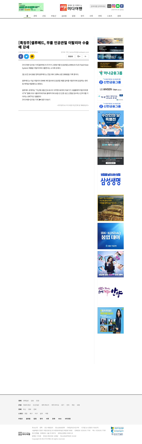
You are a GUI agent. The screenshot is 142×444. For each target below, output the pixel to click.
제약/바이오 (55, 405)
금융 (32, 401)
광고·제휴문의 (48, 428)
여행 (46, 413)
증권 (37, 401)
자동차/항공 (27, 405)
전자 (68, 405)
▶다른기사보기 (44, 99)
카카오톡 (32, 56)
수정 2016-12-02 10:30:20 (27, 52)
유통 (78, 405)
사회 (91, 16)
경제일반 (26, 401)
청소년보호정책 (60, 428)
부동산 (53, 16)
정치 (82, 16)
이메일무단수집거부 (73, 428)
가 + (78, 56)
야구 (36, 413)
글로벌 (64, 16)
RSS (60, 419)
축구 (31, 413)
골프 (41, 413)
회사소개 (35, 428)
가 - (86, 56)
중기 (62, 405)
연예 (100, 16)
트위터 (26, 56)
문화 (119, 16)
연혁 (41, 428)
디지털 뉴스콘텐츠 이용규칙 (90, 428)
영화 (29, 409)
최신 (24, 409)
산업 (44, 16)
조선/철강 (36, 405)
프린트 (70, 56)
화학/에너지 (45, 405)
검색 (109, 6)
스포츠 (109, 16)
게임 (73, 405)
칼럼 (73, 16)
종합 (26, 413)
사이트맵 (68, 419)
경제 (35, 16)
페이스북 (20, 56)
